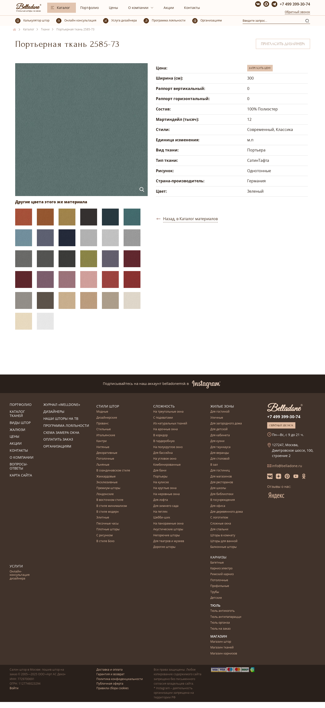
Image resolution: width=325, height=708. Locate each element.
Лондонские (105, 494)
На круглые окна (165, 488)
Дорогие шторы (164, 547)
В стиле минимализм (111, 506)
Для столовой (220, 459)
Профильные (219, 586)
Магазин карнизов (223, 653)
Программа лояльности (66, 426)
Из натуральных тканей (170, 423)
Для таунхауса (220, 447)
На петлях (160, 512)
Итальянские (105, 435)
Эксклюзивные (107, 482)
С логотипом (219, 517)
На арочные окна (165, 429)
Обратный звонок (297, 12)
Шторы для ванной (224, 541)
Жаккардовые (106, 476)
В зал (214, 465)
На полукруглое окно (168, 447)
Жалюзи (17, 430)
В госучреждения (222, 500)
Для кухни (217, 441)
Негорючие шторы (166, 535)
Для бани (159, 470)
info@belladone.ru (287, 465)
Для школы (218, 488)
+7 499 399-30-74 (295, 4)
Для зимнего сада (166, 506)
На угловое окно (164, 459)
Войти (14, 688)
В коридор (160, 435)
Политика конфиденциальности (119, 679)
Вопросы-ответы (19, 466)
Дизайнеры (53, 412)
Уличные (216, 418)
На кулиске (161, 482)
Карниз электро (221, 568)
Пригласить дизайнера (283, 43)
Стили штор (107, 406)
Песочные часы (107, 523)
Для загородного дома (226, 423)
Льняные (102, 465)
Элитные (102, 517)
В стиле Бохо (105, 541)
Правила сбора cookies (112, 688)
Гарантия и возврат (110, 674)
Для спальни (219, 529)
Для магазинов (221, 476)
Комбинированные (167, 465)
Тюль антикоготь (222, 611)
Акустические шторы (168, 529)
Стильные (103, 429)
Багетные (217, 563)
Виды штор (20, 423)
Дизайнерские (106, 418)
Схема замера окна (61, 433)
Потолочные (105, 459)
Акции (169, 7)
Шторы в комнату (222, 535)
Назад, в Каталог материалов (190, 218)
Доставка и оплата (109, 669)
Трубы (214, 592)
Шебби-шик (161, 517)
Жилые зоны (222, 406)
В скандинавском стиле (113, 470)
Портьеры (160, 476)
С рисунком (104, 535)
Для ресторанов (221, 482)
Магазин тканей (222, 647)
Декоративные (106, 453)
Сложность (164, 406)
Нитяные (102, 447)
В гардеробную (164, 441)
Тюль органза (220, 623)
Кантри (101, 441)
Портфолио (89, 7)
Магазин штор (220, 642)
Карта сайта (21, 475)
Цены (113, 7)
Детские (216, 598)
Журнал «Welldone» (61, 405)
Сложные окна (220, 523)
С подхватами (163, 418)
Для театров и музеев (168, 541)
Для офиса (217, 506)
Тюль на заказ (220, 629)
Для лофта (160, 500)
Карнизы (218, 557)
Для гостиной (220, 412)
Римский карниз (222, 574)
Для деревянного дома (226, 512)
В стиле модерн (107, 512)
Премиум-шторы (108, 488)
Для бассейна (163, 453)
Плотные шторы (107, 529)
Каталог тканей (17, 414)
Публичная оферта (109, 683)
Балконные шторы (223, 547)
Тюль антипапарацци (225, 617)
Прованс (102, 423)
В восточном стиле (109, 500)
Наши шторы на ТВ (60, 419)
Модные (102, 412)
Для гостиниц (220, 470)
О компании (138, 7)
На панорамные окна (168, 523)
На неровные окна (166, 494)
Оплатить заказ (58, 439)
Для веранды (219, 453)
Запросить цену (260, 68)
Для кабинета (220, 435)
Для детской (219, 429)
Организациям (57, 446)
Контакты (192, 7)
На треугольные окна (168, 412)
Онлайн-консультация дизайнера (20, 575)
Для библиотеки (221, 494)
